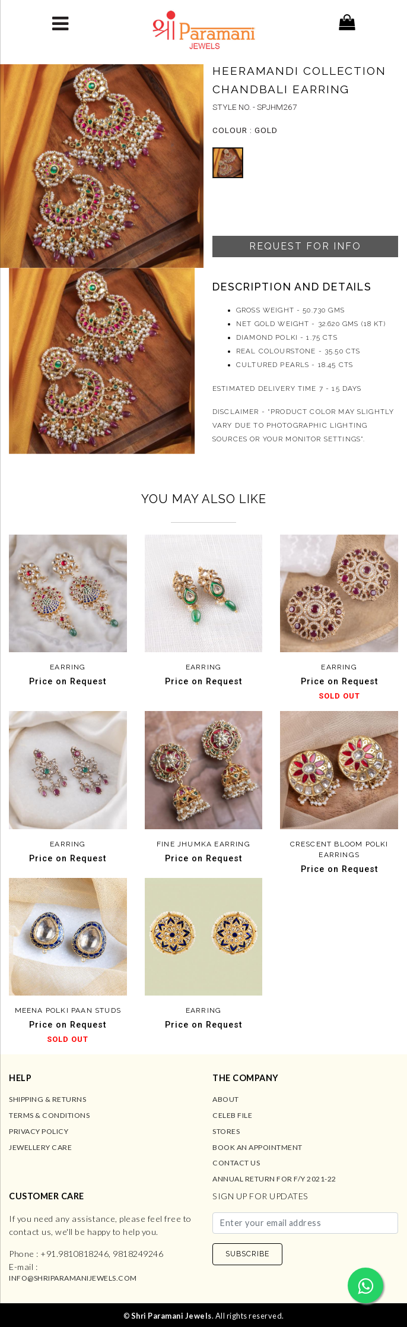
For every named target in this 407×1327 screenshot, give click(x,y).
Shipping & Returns (47, 1099)
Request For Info (305, 246)
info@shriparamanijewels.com (73, 1278)
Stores (226, 1131)
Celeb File (232, 1115)
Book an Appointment (257, 1147)
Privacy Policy (38, 1131)
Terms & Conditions (49, 1115)
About (225, 1099)
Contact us (236, 1162)
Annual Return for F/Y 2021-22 (274, 1178)
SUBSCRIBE (247, 1253)
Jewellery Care (40, 1147)
